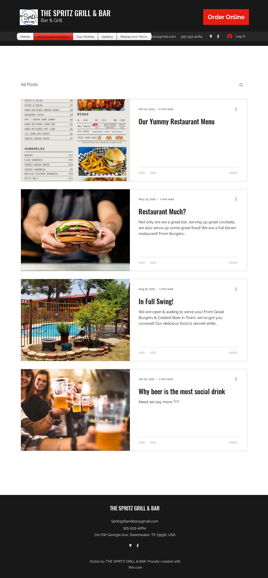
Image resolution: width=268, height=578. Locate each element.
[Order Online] (226, 17)
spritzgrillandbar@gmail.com (153, 36)
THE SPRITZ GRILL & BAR (76, 12)
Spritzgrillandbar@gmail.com (134, 521)
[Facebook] (218, 36)
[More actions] (238, 109)
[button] (241, 85)
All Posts (29, 84)
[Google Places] (210, 36)
